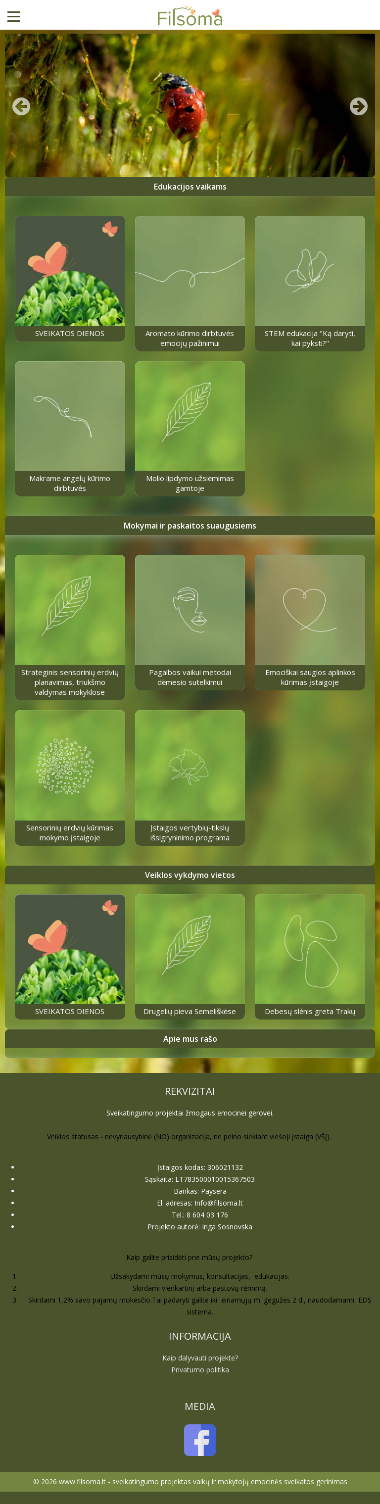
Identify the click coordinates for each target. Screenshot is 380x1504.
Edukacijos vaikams (190, 186)
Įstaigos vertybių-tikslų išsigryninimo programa (190, 832)
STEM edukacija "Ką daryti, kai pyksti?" (310, 338)
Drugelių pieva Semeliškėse (189, 1011)
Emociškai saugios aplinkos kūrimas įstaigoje (310, 677)
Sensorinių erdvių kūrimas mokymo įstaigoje (69, 832)
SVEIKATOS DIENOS (69, 333)
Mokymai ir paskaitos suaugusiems (190, 525)
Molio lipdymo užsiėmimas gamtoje (190, 483)
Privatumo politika (200, 1369)
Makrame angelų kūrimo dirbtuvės (69, 483)
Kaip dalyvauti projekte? (200, 1357)
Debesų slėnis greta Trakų (310, 1011)
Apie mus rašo (190, 1038)
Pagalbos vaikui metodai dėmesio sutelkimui (190, 677)
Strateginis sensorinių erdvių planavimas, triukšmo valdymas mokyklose (70, 682)
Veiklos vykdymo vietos (190, 875)
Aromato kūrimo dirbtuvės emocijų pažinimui (189, 338)
